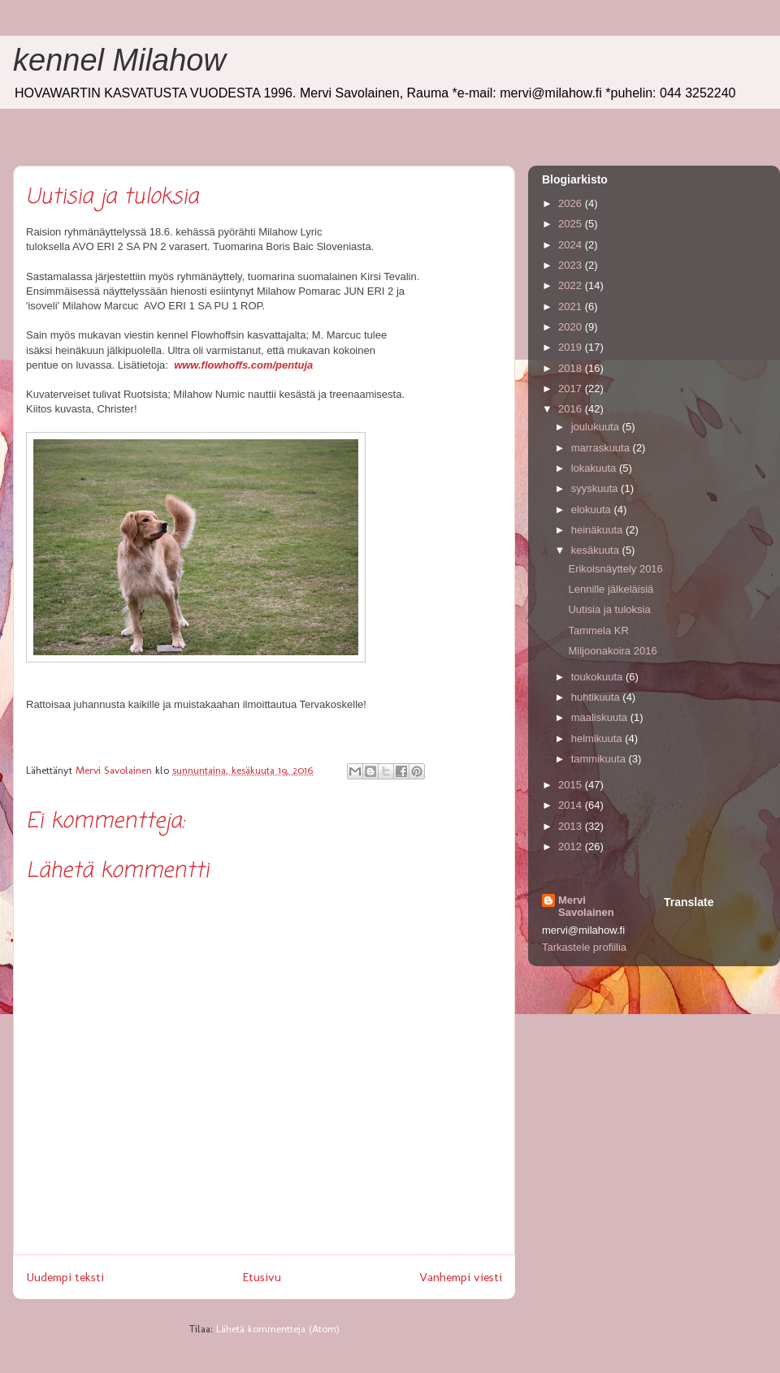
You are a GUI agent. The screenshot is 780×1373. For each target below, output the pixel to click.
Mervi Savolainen (586, 906)
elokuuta (592, 509)
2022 (571, 285)
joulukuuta (596, 427)
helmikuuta (598, 738)
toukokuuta (598, 677)
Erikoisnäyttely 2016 (615, 569)
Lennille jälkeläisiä (610, 589)
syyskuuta (596, 488)
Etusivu (261, 1276)
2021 (571, 306)
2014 (571, 805)
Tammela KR (598, 630)
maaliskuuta (600, 717)
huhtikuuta (597, 697)
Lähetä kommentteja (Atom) (278, 1329)
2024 (571, 245)
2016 (571, 409)
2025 (571, 224)
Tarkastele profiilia (584, 947)
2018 (571, 368)
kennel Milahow (119, 60)
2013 (571, 826)
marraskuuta (602, 448)
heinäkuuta (598, 530)
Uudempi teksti (65, 1276)
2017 (571, 388)
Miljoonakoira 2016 (612, 651)
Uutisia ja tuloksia (609, 609)
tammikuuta (600, 759)
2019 (571, 347)
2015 (571, 785)
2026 (571, 203)
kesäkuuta (596, 550)
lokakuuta (595, 468)
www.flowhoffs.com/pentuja (243, 365)
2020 (571, 327)
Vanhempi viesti (460, 1276)
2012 (571, 846)
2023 (571, 265)
